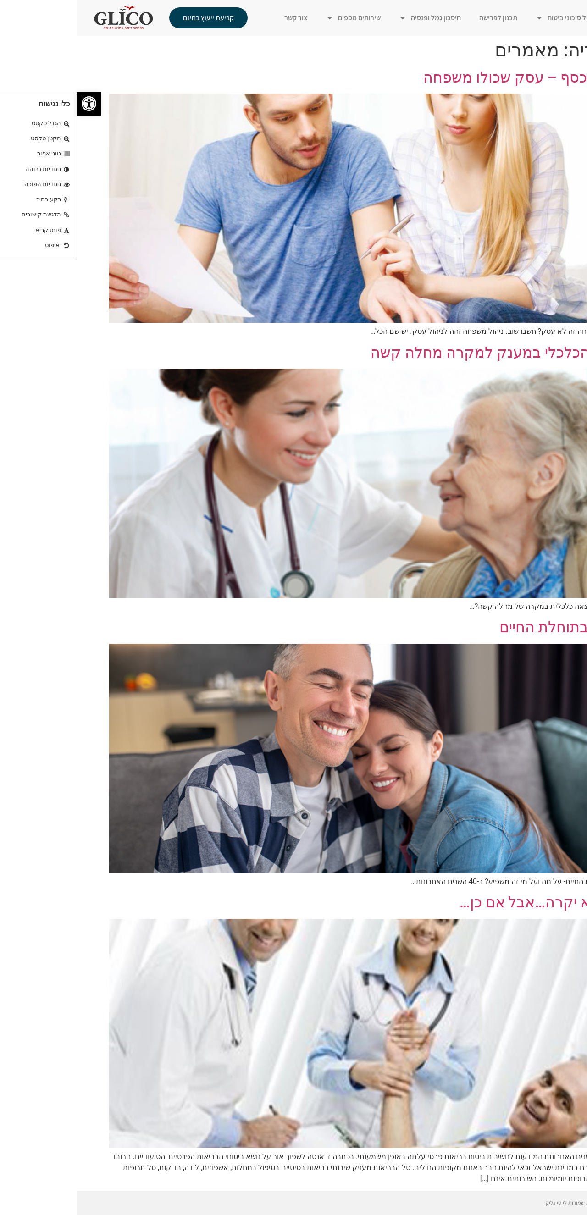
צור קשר (219, 17)
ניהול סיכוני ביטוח (489, 18)
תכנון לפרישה (421, 17)
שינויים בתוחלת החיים (488, 627)
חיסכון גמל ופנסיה (353, 18)
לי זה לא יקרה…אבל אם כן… (468, 902)
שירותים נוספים (276, 18)
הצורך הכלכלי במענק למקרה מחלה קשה (424, 352)
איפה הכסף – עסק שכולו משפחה (450, 77)
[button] (12, 104)
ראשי (551, 18)
